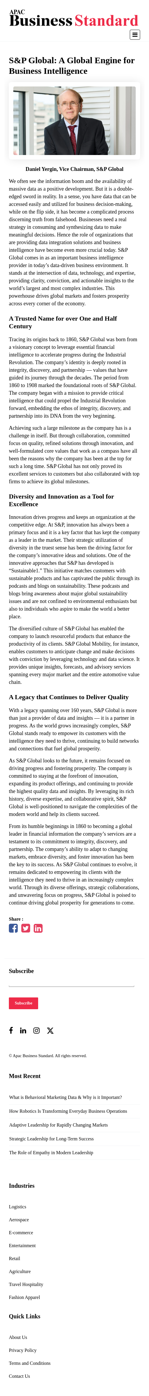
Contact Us (19, 1376)
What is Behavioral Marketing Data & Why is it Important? (65, 1097)
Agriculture (20, 1271)
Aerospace (19, 1219)
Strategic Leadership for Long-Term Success (51, 1138)
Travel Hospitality (26, 1284)
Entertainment (22, 1245)
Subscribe (23, 1003)
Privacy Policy (23, 1350)
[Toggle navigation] (135, 35)
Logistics (17, 1206)
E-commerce (21, 1232)
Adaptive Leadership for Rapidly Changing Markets (58, 1124)
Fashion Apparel (24, 1297)
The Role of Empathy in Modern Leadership (51, 1152)
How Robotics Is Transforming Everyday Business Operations (68, 1111)
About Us (18, 1337)
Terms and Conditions (30, 1363)
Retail (14, 1258)
